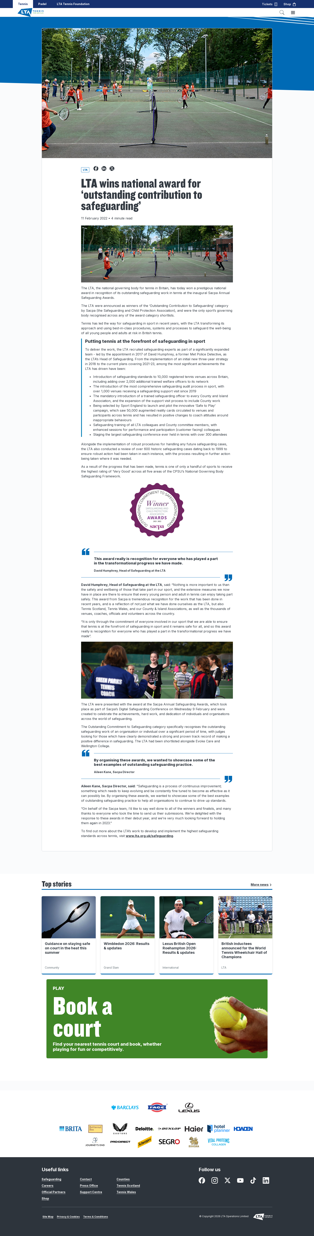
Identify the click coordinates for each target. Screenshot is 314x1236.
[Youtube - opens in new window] (240, 1180)
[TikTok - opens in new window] (253, 1180)
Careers (47, 1185)
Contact (86, 1179)
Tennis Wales (126, 1192)
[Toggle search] (282, 12)
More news (261, 885)
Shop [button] (290, 4)
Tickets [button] (270, 4)
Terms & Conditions (95, 1216)
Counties (123, 1179)
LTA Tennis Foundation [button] (73, 4)
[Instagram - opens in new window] (214, 1180)
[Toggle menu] (293, 12)
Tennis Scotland (128, 1185)
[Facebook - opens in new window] (202, 1180)
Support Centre (91, 1192)
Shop (45, 1198)
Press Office (89, 1185)
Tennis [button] (23, 4)
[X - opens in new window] (227, 1180)
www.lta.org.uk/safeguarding (149, 836)
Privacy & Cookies (68, 1216)
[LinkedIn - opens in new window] (266, 1180)
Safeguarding (51, 1179)
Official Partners (53, 1192)
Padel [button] (42, 4)
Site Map (47, 1216)
